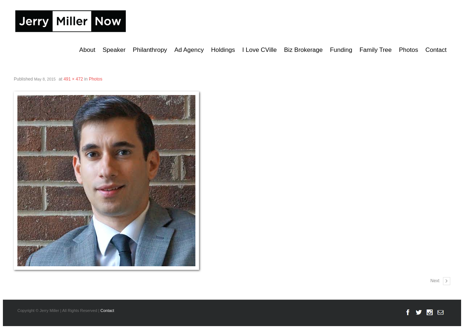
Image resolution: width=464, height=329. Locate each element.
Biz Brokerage (303, 49)
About (87, 49)
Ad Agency (189, 49)
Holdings (223, 49)
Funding (341, 49)
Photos (408, 49)
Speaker (114, 49)
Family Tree (376, 49)
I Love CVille (259, 49)
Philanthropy (150, 49)
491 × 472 (73, 79)
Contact (436, 49)
